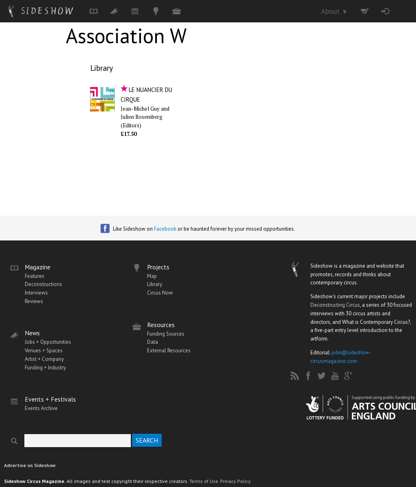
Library (101, 68)
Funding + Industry (45, 367)
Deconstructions (43, 284)
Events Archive (41, 408)
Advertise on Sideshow (30, 465)
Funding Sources (165, 333)
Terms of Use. (204, 481)
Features (34, 276)
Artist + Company (44, 359)
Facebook (165, 228)
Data (152, 341)
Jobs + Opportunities (48, 341)
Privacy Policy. (235, 481)
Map (152, 276)
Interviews (36, 292)
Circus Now (160, 292)
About (334, 11)
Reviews (34, 301)
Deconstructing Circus (335, 304)
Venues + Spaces (44, 350)
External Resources (169, 350)
